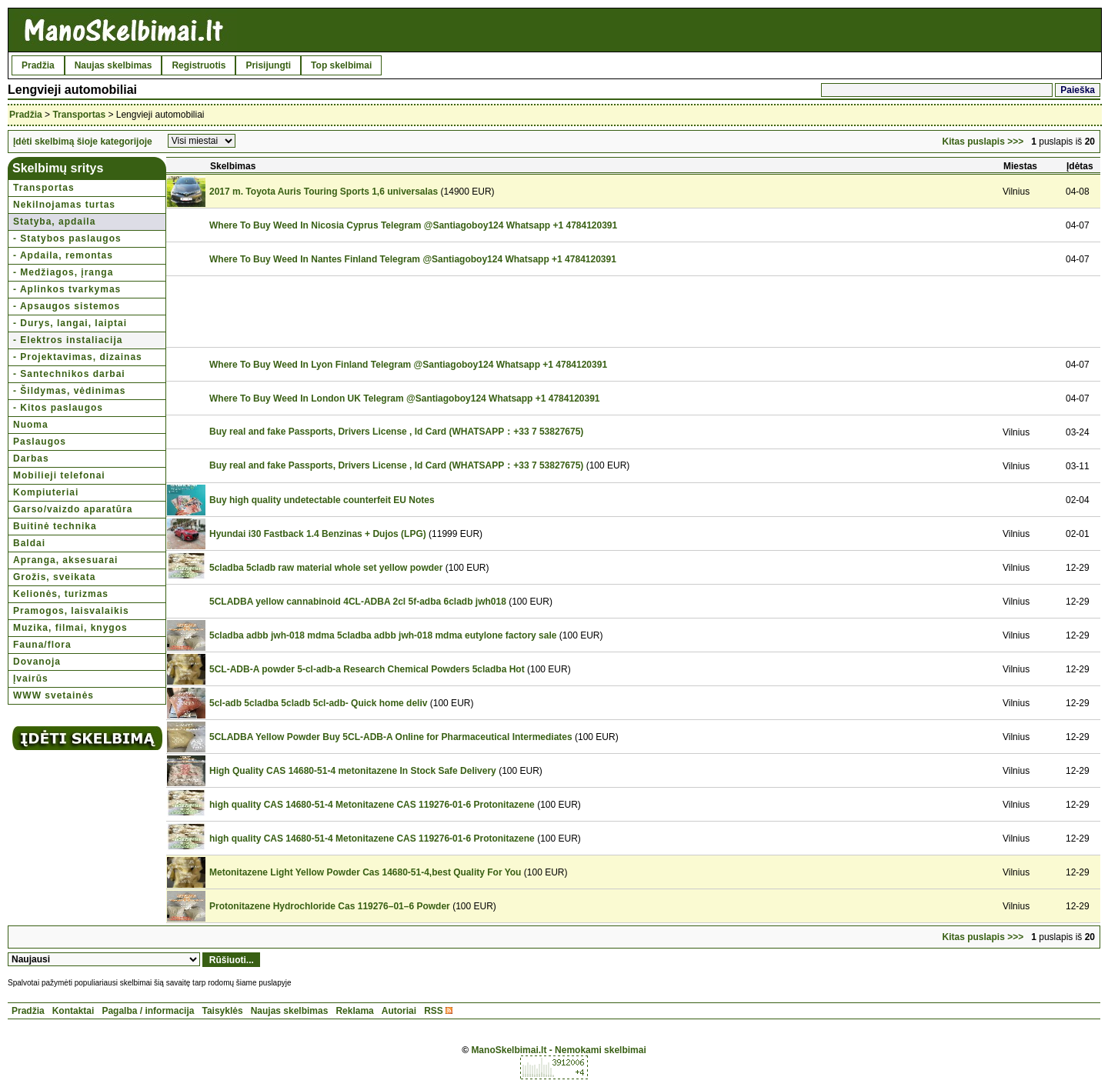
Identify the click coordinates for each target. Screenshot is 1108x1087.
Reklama (354, 1010)
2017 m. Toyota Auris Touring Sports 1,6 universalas (323, 191)
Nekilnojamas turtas (64, 204)
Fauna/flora (42, 644)
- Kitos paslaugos (58, 407)
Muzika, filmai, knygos (70, 627)
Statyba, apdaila (54, 221)
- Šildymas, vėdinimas (69, 390)
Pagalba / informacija (148, 1010)
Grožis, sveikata (54, 577)
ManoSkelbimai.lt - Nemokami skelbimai (558, 1050)
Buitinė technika (55, 526)
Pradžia (38, 65)
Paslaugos (39, 441)
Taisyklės (222, 1010)
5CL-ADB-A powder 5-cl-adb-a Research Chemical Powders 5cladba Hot (367, 669)
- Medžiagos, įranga (63, 272)
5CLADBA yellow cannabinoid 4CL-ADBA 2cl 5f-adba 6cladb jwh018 (357, 601)
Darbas (31, 458)
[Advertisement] (487, 311)
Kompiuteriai (45, 492)
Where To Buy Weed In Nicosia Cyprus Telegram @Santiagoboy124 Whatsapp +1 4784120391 (413, 225)
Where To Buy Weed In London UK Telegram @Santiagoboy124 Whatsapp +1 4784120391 (404, 398)
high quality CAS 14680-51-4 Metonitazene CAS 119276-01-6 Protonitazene (372, 804)
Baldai (29, 543)
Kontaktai (73, 1010)
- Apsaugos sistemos (66, 306)
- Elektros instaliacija (67, 340)
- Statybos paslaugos (67, 238)
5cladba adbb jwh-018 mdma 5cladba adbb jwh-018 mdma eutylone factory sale (382, 635)
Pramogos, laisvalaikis (71, 610)
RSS (433, 1010)
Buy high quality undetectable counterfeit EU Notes (322, 500)
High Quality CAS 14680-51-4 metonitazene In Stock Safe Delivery (352, 770)
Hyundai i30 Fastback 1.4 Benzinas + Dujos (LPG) (317, 533)
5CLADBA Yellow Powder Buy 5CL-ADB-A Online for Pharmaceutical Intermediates (390, 737)
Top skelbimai (341, 65)
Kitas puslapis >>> (983, 141)
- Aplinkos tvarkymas (67, 289)
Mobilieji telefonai (59, 475)
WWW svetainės (53, 695)
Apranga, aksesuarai (65, 560)
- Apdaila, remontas (63, 255)
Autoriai (399, 1010)
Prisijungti (268, 65)
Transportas (78, 114)
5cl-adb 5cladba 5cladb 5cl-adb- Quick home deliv (318, 703)
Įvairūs (30, 678)
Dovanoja (37, 661)
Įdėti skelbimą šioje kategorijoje (82, 141)
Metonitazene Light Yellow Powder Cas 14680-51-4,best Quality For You (365, 872)
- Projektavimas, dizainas (77, 357)
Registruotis (198, 65)
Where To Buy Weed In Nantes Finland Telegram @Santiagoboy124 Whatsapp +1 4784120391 (412, 259)
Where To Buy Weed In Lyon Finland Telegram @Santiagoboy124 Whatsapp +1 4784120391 (408, 364)
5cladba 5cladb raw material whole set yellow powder (325, 567)
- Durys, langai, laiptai (70, 323)
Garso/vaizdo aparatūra (72, 509)
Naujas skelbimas (113, 65)
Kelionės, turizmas (60, 594)
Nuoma (30, 424)
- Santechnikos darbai (69, 373)
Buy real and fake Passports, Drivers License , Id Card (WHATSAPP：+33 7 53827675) (396, 431)
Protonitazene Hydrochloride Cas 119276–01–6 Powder (329, 906)
